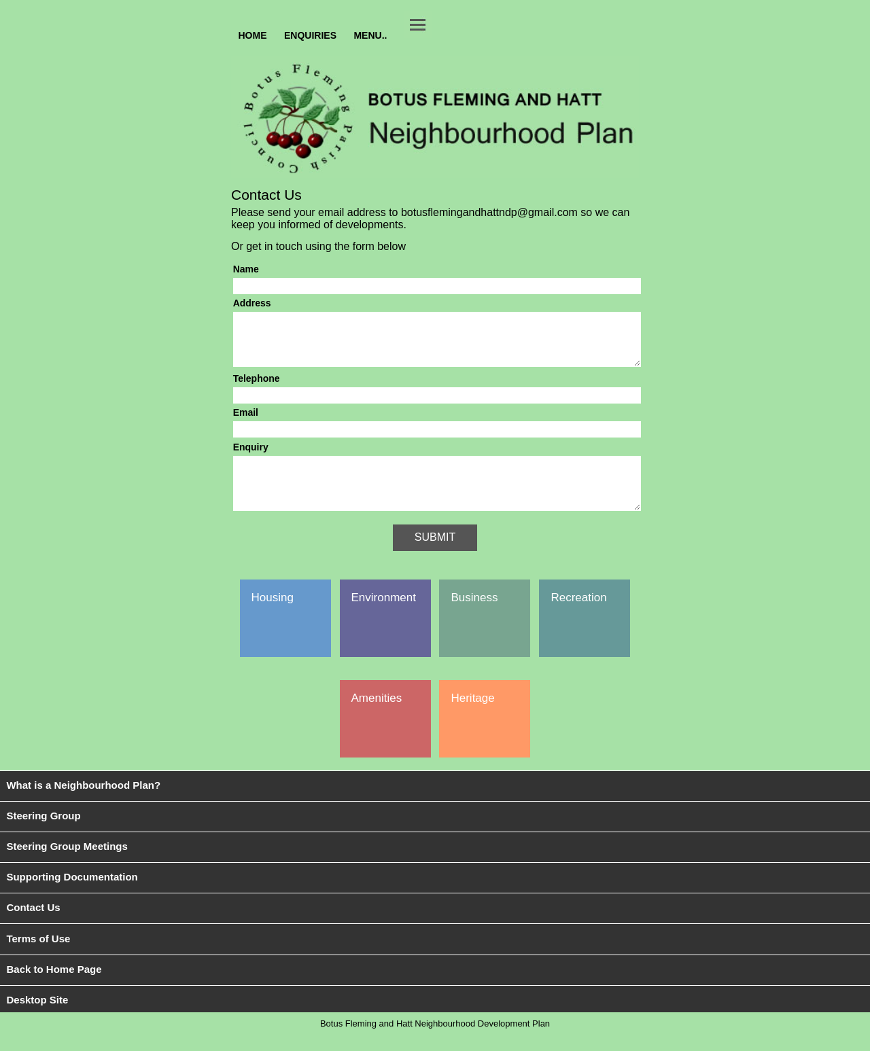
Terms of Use (38, 959)
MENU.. (370, 34)
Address (252, 303)
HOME (253, 34)
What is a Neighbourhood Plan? (83, 805)
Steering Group (43, 836)
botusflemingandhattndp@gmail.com (489, 212)
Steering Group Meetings (66, 866)
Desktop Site (37, 1020)
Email (245, 422)
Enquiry (250, 457)
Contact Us (33, 927)
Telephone (256, 388)
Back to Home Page (53, 989)
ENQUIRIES (310, 34)
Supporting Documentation (71, 897)
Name (246, 269)
